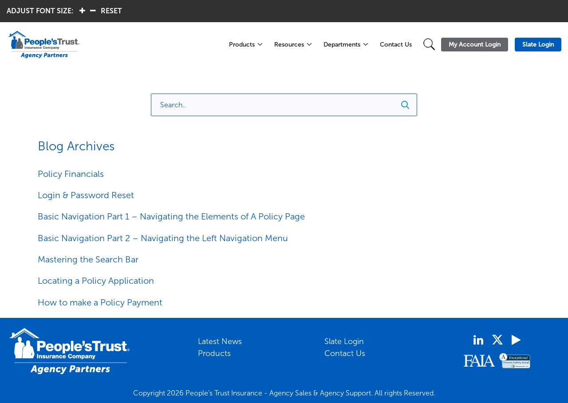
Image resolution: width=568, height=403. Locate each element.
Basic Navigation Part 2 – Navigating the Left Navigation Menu (163, 238)
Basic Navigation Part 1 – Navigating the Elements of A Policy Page (171, 216)
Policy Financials (71, 173)
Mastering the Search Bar (88, 259)
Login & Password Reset (86, 195)
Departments (341, 44)
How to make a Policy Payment (100, 302)
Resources (289, 44)
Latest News (220, 341)
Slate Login (344, 341)
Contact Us (396, 44)
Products (242, 44)
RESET (111, 11)
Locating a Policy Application (96, 280)
